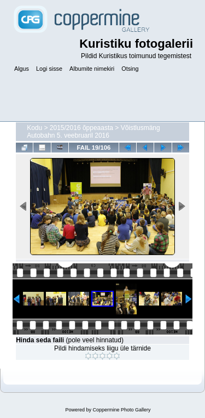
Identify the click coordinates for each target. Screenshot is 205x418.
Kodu (34, 128)
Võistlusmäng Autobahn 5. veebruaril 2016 (93, 131)
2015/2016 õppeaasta (81, 128)
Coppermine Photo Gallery (121, 410)
